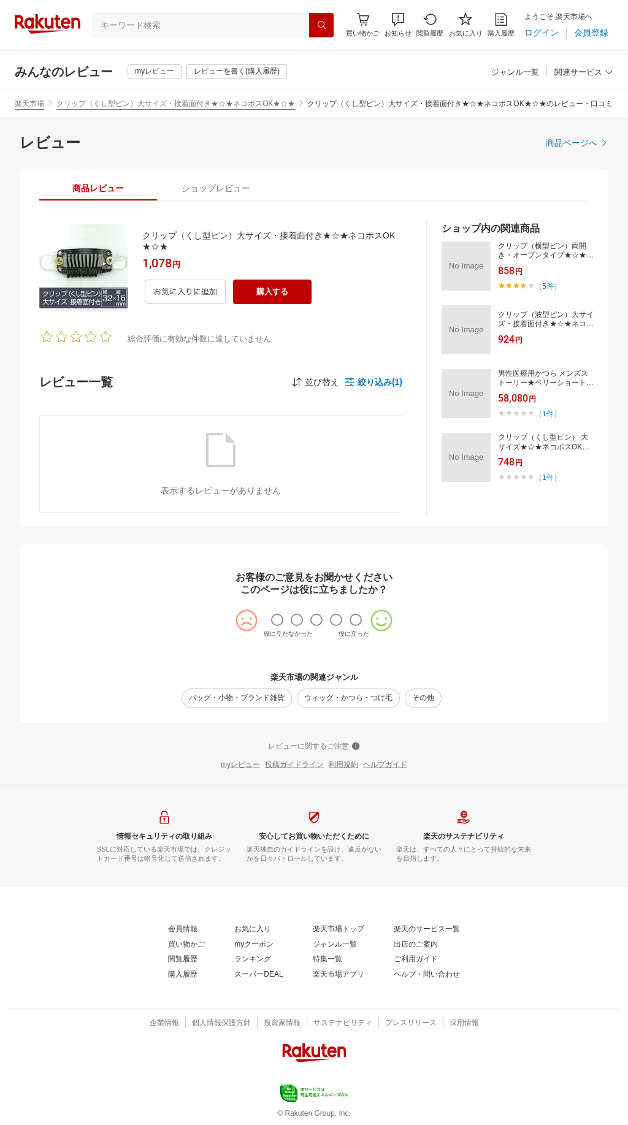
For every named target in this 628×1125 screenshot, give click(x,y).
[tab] (98, 188)
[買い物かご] (186, 945)
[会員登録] (591, 32)
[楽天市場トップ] (338, 929)
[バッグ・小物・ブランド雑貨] (237, 698)
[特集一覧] (327, 959)
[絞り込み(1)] (373, 381)
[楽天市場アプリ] (338, 975)
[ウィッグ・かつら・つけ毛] (348, 698)
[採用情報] (464, 1023)
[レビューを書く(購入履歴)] (236, 71)
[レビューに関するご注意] (314, 747)
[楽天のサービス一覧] (427, 929)
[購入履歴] (501, 24)
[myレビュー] (155, 71)
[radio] (277, 620)
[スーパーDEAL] (258, 975)
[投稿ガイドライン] (294, 765)
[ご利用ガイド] (416, 959)
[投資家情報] (282, 1023)
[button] (398, 24)
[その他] (423, 698)
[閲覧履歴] (429, 24)
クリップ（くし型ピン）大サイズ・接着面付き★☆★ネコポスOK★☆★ (175, 103)
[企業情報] (164, 1023)
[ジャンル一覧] (515, 72)
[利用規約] (343, 765)
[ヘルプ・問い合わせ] (427, 975)
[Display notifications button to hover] (363, 24)
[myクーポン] (254, 945)
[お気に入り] (466, 24)
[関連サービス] (583, 72)
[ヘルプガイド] (385, 765)
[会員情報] (182, 929)
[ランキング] (252, 959)
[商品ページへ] (577, 142)
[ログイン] (541, 32)
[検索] (321, 25)
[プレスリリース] (411, 1023)
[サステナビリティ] (342, 1023)
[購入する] (272, 292)
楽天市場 (29, 103)
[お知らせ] (398, 24)
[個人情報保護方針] (221, 1023)
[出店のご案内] (416, 945)
